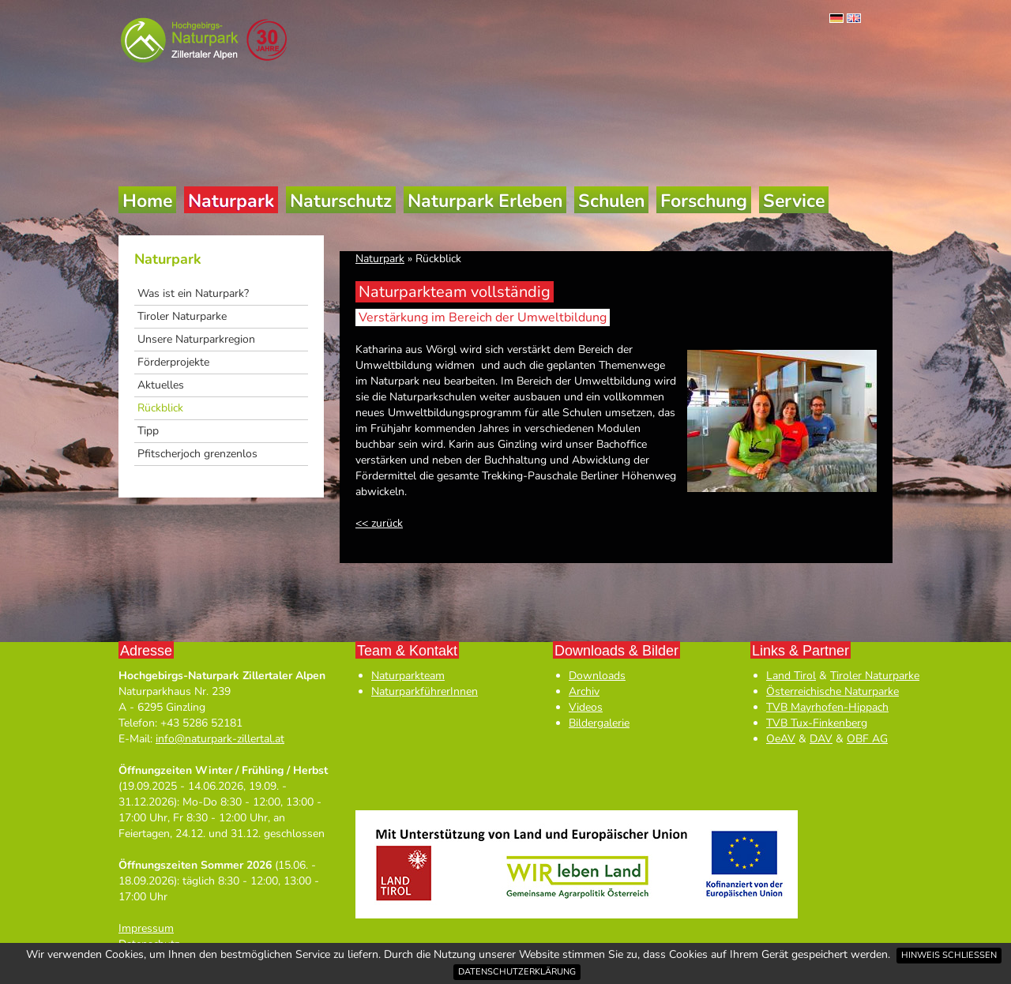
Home (147, 201)
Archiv (584, 691)
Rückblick (160, 407)
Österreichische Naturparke (832, 691)
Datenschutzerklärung (517, 972)
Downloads (597, 675)
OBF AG (867, 738)
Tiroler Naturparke (182, 316)
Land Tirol (791, 675)
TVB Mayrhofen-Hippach (827, 707)
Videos (586, 707)
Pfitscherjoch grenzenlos (197, 453)
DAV (821, 738)
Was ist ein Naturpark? (193, 293)
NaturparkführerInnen (424, 691)
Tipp (148, 430)
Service (794, 201)
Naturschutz (341, 201)
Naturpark (231, 201)
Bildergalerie (599, 722)
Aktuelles (160, 384)
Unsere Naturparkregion (196, 339)
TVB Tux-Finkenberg (816, 722)
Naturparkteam (408, 675)
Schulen (611, 201)
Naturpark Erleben (485, 201)
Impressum (146, 928)
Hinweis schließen (949, 955)
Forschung (703, 201)
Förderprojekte (173, 362)
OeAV (780, 738)
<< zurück (379, 523)
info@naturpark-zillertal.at (220, 738)
